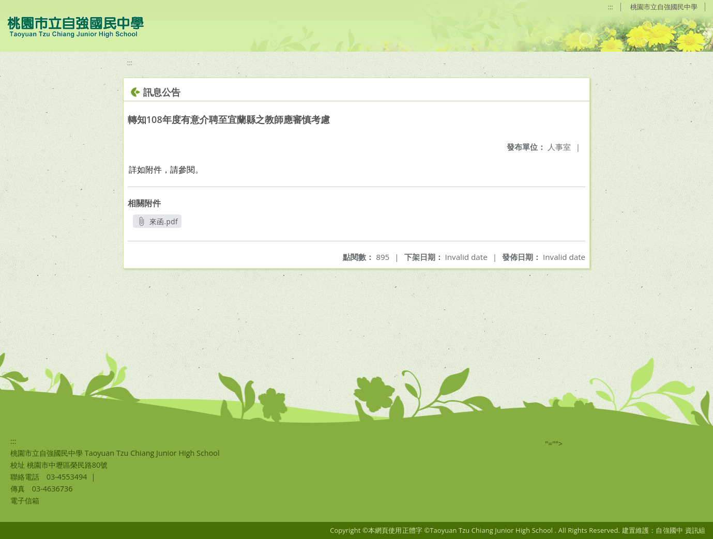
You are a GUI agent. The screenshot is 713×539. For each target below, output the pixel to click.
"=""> (554, 444)
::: (610, 6)
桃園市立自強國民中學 (663, 6)
